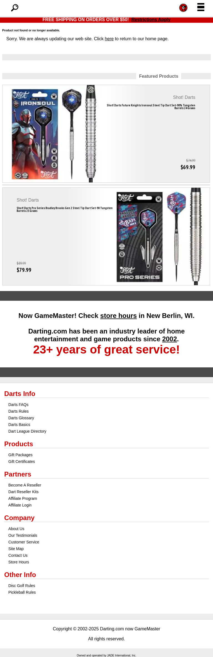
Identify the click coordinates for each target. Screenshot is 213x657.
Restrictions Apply (151, 19)
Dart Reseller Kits (23, 492)
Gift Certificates (21, 461)
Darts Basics (19, 424)
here (109, 38)
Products (18, 444)
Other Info (20, 574)
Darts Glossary (21, 418)
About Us (16, 528)
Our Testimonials (22, 535)
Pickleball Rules (22, 592)
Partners (17, 474)
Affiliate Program (22, 498)
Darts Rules (18, 411)
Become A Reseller (24, 485)
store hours (118, 315)
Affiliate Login (20, 505)
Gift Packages (20, 455)
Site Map (16, 548)
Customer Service (23, 542)
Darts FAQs (18, 404)
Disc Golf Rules (21, 585)
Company (19, 517)
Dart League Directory (27, 431)
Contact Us (17, 555)
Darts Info (19, 393)
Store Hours (18, 562)
